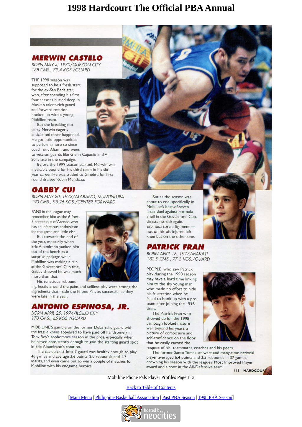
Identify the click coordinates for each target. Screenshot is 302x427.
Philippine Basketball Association (127, 397)
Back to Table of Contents (151, 387)
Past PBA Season (178, 397)
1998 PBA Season (215, 397)
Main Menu (81, 397)
